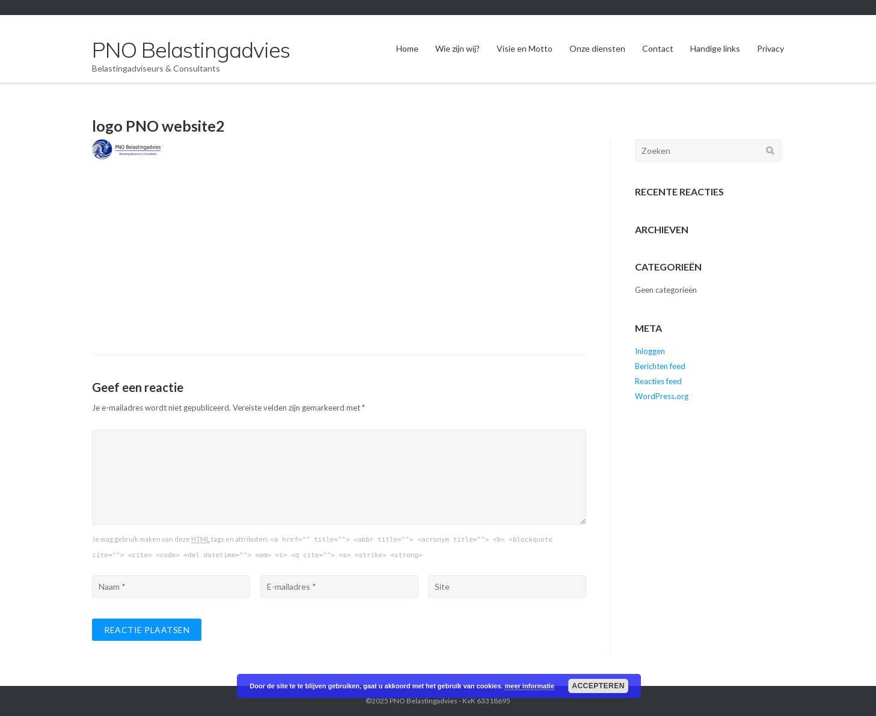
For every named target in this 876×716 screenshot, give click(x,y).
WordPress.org (661, 396)
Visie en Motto (525, 48)
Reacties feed (658, 381)
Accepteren (598, 686)
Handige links (715, 48)
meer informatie (529, 686)
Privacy (770, 48)
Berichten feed (660, 366)
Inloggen (650, 351)
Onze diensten (597, 48)
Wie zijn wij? (457, 48)
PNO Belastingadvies (424, 700)
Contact (657, 48)
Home (407, 48)
